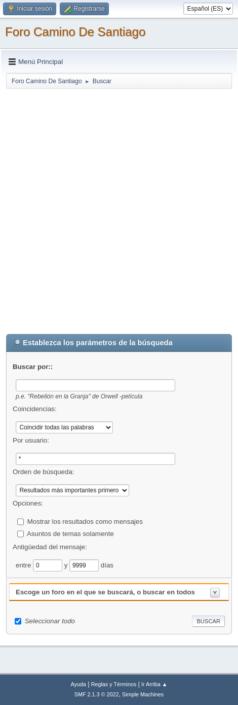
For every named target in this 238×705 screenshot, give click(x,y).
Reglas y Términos (114, 684)
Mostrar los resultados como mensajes (85, 521)
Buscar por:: (33, 367)
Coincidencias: (35, 409)
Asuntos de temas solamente (70, 533)
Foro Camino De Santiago (75, 32)
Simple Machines (143, 694)
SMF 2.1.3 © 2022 (96, 694)
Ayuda (78, 684)
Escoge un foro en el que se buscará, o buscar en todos (105, 592)
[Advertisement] (119, 209)
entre (24, 564)
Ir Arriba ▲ (154, 684)
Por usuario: (31, 440)
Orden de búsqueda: (43, 472)
